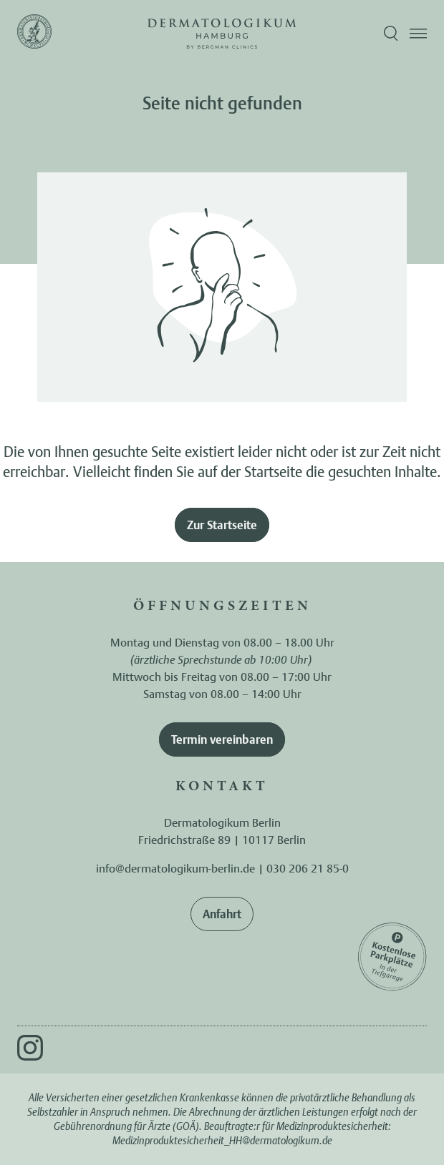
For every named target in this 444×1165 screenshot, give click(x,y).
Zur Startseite (222, 525)
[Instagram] (30, 1048)
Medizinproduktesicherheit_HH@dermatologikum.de (222, 1140)
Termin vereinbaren (222, 739)
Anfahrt (222, 914)
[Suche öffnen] (391, 33)
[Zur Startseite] (34, 33)
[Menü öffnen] (418, 33)
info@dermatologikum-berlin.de (175, 868)
